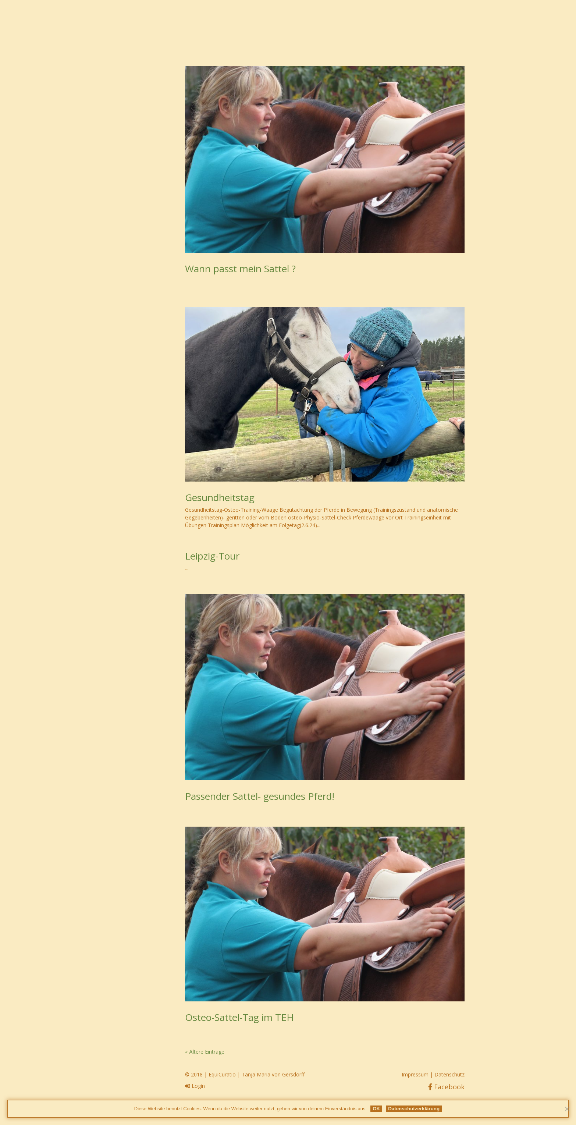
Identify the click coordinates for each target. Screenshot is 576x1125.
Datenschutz (449, 1074)
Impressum (415, 1074)
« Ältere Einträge (204, 1051)
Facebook (446, 1086)
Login (195, 1085)
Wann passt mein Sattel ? (240, 268)
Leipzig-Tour (212, 555)
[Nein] (566, 1108)
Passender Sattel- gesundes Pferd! (259, 796)
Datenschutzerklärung (414, 1108)
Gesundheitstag (220, 497)
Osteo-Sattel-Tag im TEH (239, 1017)
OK (376, 1108)
